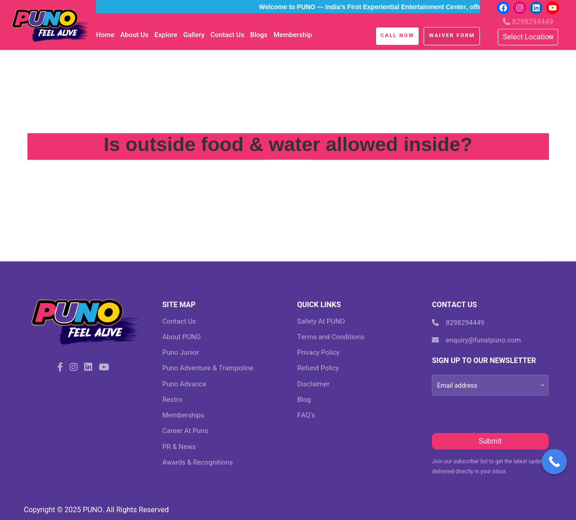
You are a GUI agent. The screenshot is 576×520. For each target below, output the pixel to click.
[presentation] (501, 413)
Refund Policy (318, 368)
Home (105, 35)
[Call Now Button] (554, 461)
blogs (259, 35)
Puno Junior (180, 352)
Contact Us (227, 35)
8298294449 (528, 21)
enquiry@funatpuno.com (476, 340)
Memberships (183, 415)
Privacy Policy (318, 352)
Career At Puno (185, 431)
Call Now (398, 35)
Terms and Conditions (331, 337)
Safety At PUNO (321, 321)
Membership (293, 35)
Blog (304, 399)
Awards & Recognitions (197, 462)
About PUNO (181, 337)
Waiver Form (452, 35)
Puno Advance (184, 384)
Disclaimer (313, 384)
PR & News (179, 447)
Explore (165, 35)
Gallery (194, 35)
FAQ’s (306, 415)
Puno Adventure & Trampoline (207, 368)
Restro (172, 399)
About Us (134, 35)
